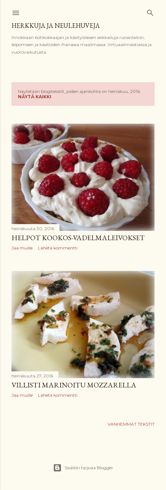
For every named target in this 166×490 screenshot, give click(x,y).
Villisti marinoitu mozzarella (73, 385)
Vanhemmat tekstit (131, 424)
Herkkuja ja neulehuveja (55, 25)
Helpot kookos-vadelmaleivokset (78, 237)
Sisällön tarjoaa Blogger (83, 468)
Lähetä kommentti (57, 248)
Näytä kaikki (34, 96)
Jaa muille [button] (22, 248)
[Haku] (150, 11)
